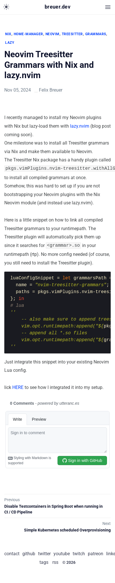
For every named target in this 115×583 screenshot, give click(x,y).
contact (11, 552)
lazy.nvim (79, 126)
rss (55, 561)
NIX (8, 34)
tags (43, 561)
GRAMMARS (95, 34)
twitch (79, 552)
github (28, 552)
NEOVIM (52, 34)
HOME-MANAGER (28, 34)
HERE (17, 386)
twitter (44, 552)
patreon (95, 552)
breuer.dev (57, 7)
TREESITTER (72, 34)
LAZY (9, 43)
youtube (61, 552)
